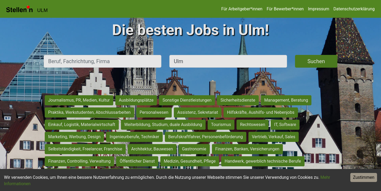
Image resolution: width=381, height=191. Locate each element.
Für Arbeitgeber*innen (241, 8)
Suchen (316, 61)
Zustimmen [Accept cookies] (363, 177)
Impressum (318, 8)
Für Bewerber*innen (285, 8)
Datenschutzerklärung (354, 8)
